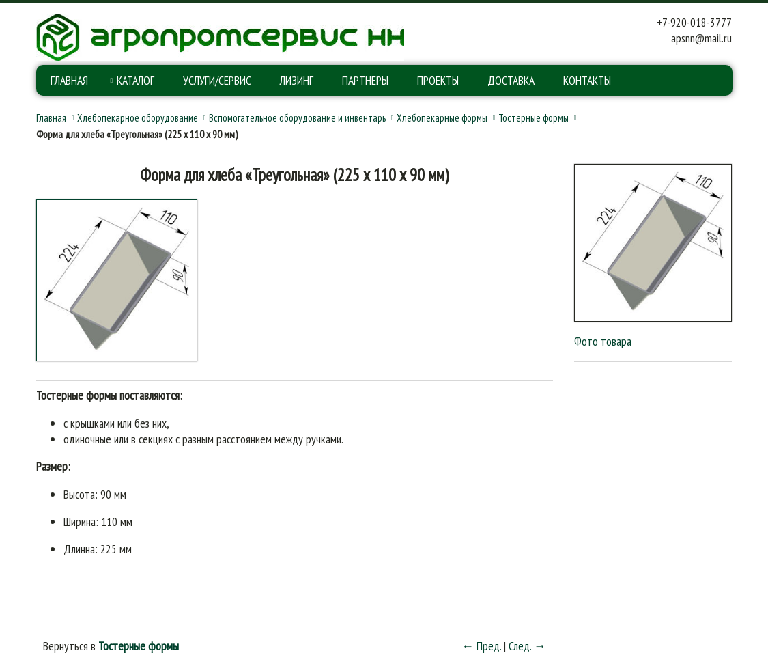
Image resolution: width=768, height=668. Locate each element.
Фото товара (602, 341)
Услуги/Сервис (217, 80)
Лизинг (296, 80)
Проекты (438, 80)
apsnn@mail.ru (701, 38)
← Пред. (481, 646)
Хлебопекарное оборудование (137, 117)
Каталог (135, 80)
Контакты (587, 80)
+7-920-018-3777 (694, 22)
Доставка (511, 80)
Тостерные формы (533, 117)
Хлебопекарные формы (442, 117)
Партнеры (365, 80)
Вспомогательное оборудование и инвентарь (297, 117)
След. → (527, 646)
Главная (69, 80)
